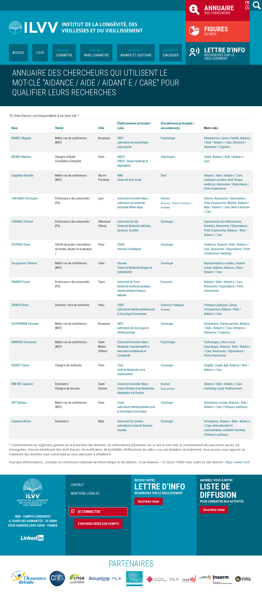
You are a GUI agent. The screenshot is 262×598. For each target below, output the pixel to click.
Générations (211, 323)
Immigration (211, 421)
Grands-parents (229, 323)
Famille (234, 138)
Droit (163, 175)
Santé (207, 157)
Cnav (120, 365)
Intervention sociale (215, 402)
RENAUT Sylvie (20, 365)
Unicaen (122, 263)
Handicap (225, 253)
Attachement (212, 138)
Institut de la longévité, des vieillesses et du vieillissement (102, 27)
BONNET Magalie (21, 138)
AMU (120, 175)
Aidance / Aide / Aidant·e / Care (223, 175)
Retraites (209, 226)
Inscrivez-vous (148, 501)
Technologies (212, 342)
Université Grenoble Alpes (132, 198)
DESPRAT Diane (21, 244)
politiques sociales (215, 179)
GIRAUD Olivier (20, 305)
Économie (165, 203)
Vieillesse (210, 244)
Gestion (165, 384)
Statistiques (168, 157)
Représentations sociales (219, 263)
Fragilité (208, 365)
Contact (77, 485)
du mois (217, 30)
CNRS (120, 305)
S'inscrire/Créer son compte (98, 524)
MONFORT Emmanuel (24, 342)
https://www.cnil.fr (237, 462)
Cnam (120, 402)
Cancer (225, 138)
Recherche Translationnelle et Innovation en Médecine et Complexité (133, 351)
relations (217, 267)
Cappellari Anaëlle (22, 175)
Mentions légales (85, 493)
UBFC (120, 138)
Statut (59, 128)
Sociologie (165, 207)
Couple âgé (221, 365)
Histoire (165, 198)
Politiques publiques (216, 305)
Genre (233, 305)
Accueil (18, 53)
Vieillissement (233, 388)
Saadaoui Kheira (21, 421)
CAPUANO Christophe (25, 198)
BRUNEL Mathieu (21, 157)
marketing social (214, 388)
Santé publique (168, 388)
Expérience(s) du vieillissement (222, 221)
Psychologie (168, 138)
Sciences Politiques (181, 203)
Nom (15, 128)
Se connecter (88, 512)
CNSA (120, 244)
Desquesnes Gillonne (24, 263)
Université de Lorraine (130, 421)
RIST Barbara (19, 402)
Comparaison (212, 309)
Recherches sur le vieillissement (217, 53)
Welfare (232, 203)
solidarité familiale (234, 430)
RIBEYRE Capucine (22, 384)
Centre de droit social (129, 179)
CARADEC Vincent (22, 221)
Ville (101, 128)
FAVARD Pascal (21, 282)
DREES (121, 157)
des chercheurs (217, 9)
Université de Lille (127, 221)
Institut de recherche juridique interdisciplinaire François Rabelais (133, 291)
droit (230, 179)
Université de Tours (128, 282)
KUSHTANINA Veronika (25, 323)
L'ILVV (40, 53)
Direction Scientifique (129, 249)
